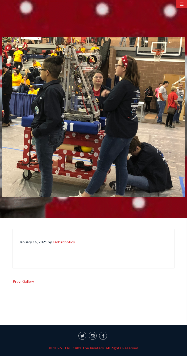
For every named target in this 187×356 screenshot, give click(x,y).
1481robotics (64, 242)
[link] (93, 335)
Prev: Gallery (23, 281)
